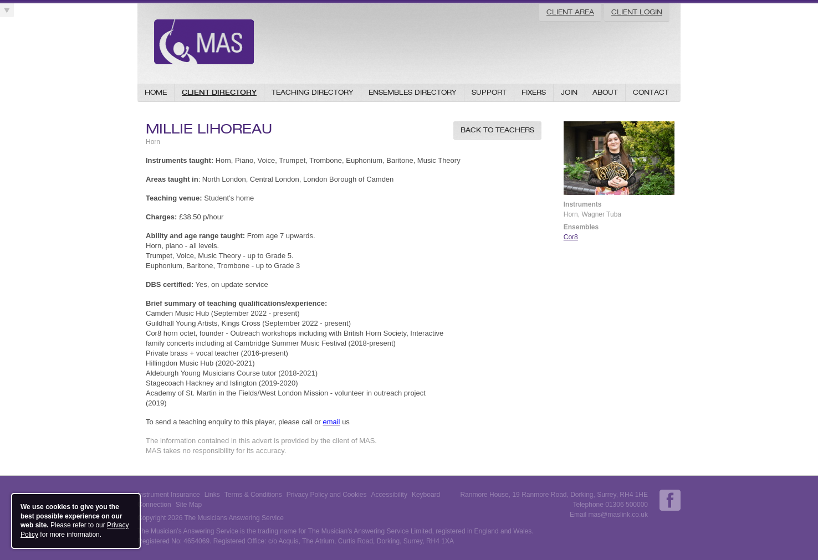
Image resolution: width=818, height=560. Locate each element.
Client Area (570, 12)
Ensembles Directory (413, 92)
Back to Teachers (497, 130)
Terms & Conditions (253, 495)
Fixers (534, 92)
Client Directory (219, 92)
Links (212, 495)
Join (569, 92)
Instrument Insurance (168, 495)
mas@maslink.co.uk (618, 514)
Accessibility (389, 495)
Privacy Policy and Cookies (327, 495)
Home (156, 92)
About (605, 92)
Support (489, 92)
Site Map (189, 504)
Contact (651, 92)
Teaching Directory (313, 92)
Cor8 (571, 237)
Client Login (636, 12)
